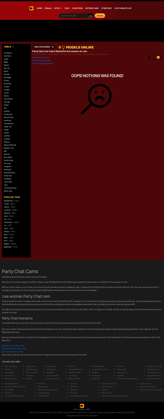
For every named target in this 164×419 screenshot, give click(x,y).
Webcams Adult (11, 379)
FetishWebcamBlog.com (79, 396)
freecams (41, 384)
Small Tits (8, 176)
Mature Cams (106, 393)
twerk (9, 204)
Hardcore (7, 120)
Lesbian (7, 139)
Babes (6, 65)
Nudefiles (50, 372)
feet (9, 241)
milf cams (120, 366)
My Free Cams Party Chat (12, 351)
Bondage (7, 77)
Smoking (7, 179)
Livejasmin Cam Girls (100, 369)
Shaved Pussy (9, 172)
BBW (6, 62)
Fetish (6, 105)
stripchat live (122, 372)
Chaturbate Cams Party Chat (14, 348)
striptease (11, 222)
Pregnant (7, 166)
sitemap (104, 390)
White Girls (8, 191)
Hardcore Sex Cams (154, 366)
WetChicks (74, 387)
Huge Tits (8, 126)
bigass (10, 244)
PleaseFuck (96, 375)
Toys (6, 185)
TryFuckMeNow (44, 393)
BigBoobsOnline (75, 379)
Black (6, 71)
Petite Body (8, 160)
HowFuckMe (121, 369)
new (9, 234)
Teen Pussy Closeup (148, 387)
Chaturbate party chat (41, 60)
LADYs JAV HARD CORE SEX (15, 387)
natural (10, 213)
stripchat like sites (12, 384)
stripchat (106, 8)
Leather (7, 136)
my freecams (10, 375)
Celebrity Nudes (75, 372)
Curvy (6, 93)
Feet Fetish (8, 99)
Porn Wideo (9, 390)
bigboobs (11, 247)
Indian (6, 129)
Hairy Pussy (8, 117)
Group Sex (8, 114)
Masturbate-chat (153, 369)
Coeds (6, 86)
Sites (57, 8)
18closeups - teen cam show (151, 390)
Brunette (7, 83)
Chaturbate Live (123, 8)
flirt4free (95, 372)
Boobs (6, 80)
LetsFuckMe (9, 372)
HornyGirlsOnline (153, 372)
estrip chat (96, 379)
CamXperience (32, 369)
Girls (9, 46)
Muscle (7, 154)
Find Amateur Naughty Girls (127, 379)
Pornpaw (73, 393)
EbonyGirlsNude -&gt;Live (48, 390)
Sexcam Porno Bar (154, 379)
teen (9, 228)
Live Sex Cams (107, 387)
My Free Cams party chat (42, 63)
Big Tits (7, 68)
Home (39, 8)
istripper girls (43, 387)
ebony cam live (145, 384)
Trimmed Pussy (10, 188)
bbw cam (73, 384)
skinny (10, 231)
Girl (5, 108)
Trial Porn (8, 393)
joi (8, 225)
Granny (7, 111)
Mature (7, 142)
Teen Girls (8, 182)
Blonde (6, 74)
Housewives (9, 123)
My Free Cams (92, 8)
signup (100, 15)
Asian (6, 59)
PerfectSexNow (98, 366)
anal (9, 216)
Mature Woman (10, 145)
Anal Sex (7, 56)
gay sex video (31, 366)
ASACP (82, 409)
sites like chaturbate (109, 384)
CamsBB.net (51, 369)
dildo (9, 238)
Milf (5, 151)
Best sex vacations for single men (114, 396)
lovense (10, 210)
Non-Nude (8, 157)
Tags (66, 8)
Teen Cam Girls (32, 372)
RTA (76, 409)
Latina (6, 133)
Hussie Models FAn (76, 369)
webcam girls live (53, 379)
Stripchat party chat (40, 57)
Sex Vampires (51, 366)
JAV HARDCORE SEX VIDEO (15, 396)
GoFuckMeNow (44, 396)
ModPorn (8, 369)
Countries (77, 8)
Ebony (6, 96)
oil (8, 219)
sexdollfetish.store (154, 375)
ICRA (88, 409)
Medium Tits (9, 148)
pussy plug (73, 375)
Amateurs (8, 53)
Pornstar (7, 163)
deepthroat (11, 201)
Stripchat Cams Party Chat (13, 345)
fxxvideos (29, 375)
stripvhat (120, 375)
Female (48, 8)
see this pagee (52, 375)
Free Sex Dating (11, 366)
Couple (6, 90)
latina (10, 207)
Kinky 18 (29, 379)
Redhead (7, 169)
